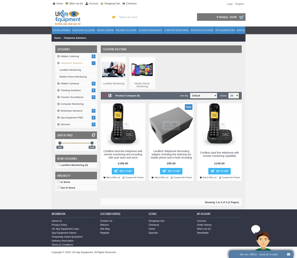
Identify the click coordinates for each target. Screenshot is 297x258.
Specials (153, 232)
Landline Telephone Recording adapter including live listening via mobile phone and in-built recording (171, 154)
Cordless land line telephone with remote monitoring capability (219, 154)
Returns (104, 224)
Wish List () (204, 228)
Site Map (105, 228)
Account (201, 220)
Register (104, 232)
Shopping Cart (156, 220)
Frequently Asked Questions (67, 236)
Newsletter (203, 232)
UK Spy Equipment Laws (65, 228)
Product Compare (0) (128, 95)
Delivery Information (63, 240)
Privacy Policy (59, 224)
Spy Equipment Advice (64, 232)
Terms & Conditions (62, 244)
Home (57, 38)
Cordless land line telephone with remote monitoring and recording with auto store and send (123, 154)
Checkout (154, 224)
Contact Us (106, 220)
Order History (204, 224)
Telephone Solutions (75, 38)
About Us (57, 220)
